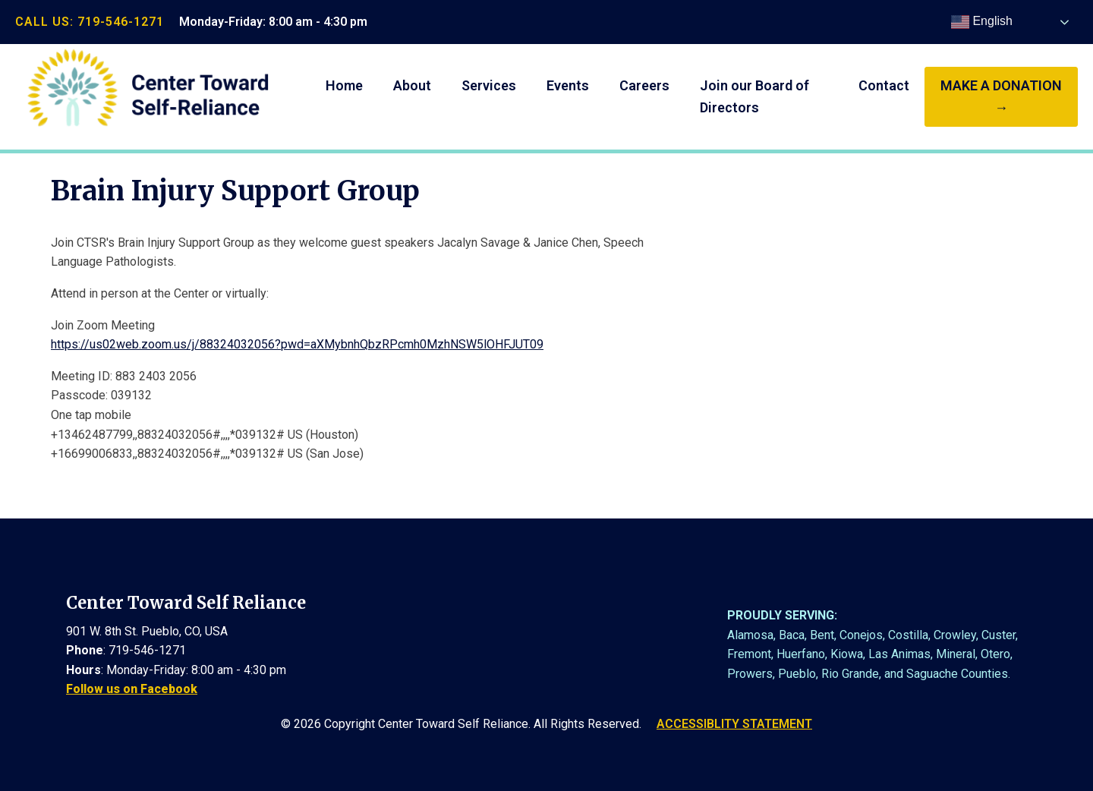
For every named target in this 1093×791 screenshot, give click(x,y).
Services (488, 85)
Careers (644, 85)
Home (344, 85)
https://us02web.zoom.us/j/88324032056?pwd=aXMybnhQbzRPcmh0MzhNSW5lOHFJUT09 (297, 344)
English (982, 22)
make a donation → (1001, 96)
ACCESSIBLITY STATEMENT (734, 724)
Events (567, 85)
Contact (883, 85)
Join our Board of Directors (754, 96)
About (412, 85)
